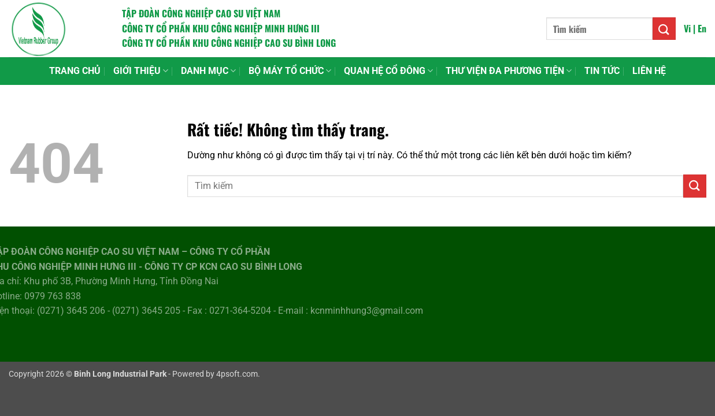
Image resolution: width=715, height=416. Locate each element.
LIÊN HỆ (649, 70)
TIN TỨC (602, 70)
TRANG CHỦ (75, 70)
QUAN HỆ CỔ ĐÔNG (388, 71)
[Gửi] (664, 28)
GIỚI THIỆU (140, 71)
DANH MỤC (208, 71)
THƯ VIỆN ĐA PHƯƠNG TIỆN (509, 71)
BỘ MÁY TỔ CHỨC (290, 71)
